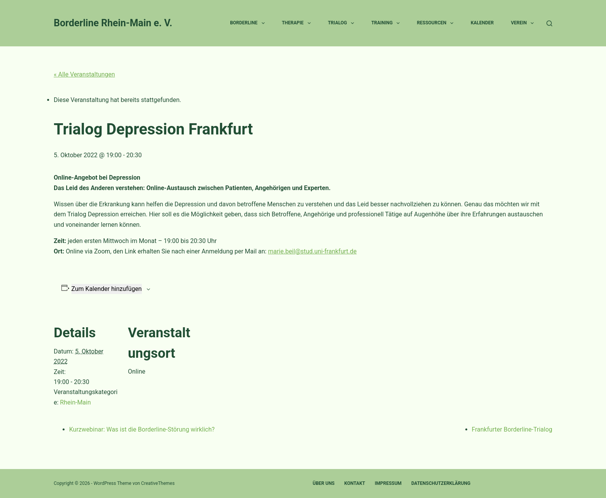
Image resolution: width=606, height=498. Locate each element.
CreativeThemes (158, 483)
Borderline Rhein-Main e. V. (113, 23)
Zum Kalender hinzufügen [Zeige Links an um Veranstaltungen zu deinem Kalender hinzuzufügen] (106, 288)
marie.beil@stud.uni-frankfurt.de (312, 251)
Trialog (342, 23)
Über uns (324, 483)
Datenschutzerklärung (440, 483)
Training (387, 23)
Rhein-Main (75, 402)
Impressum (388, 483)
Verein (524, 23)
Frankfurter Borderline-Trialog (512, 429)
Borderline (248, 23)
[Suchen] (549, 23)
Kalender (482, 22)
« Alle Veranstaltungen (84, 74)
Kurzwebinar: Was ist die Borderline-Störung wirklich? (141, 429)
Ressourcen (437, 23)
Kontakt (354, 483)
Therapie (298, 23)
